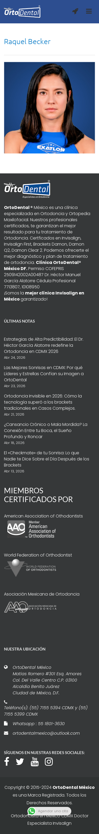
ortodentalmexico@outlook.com (46, 733)
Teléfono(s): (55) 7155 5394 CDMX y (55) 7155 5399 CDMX (46, 711)
